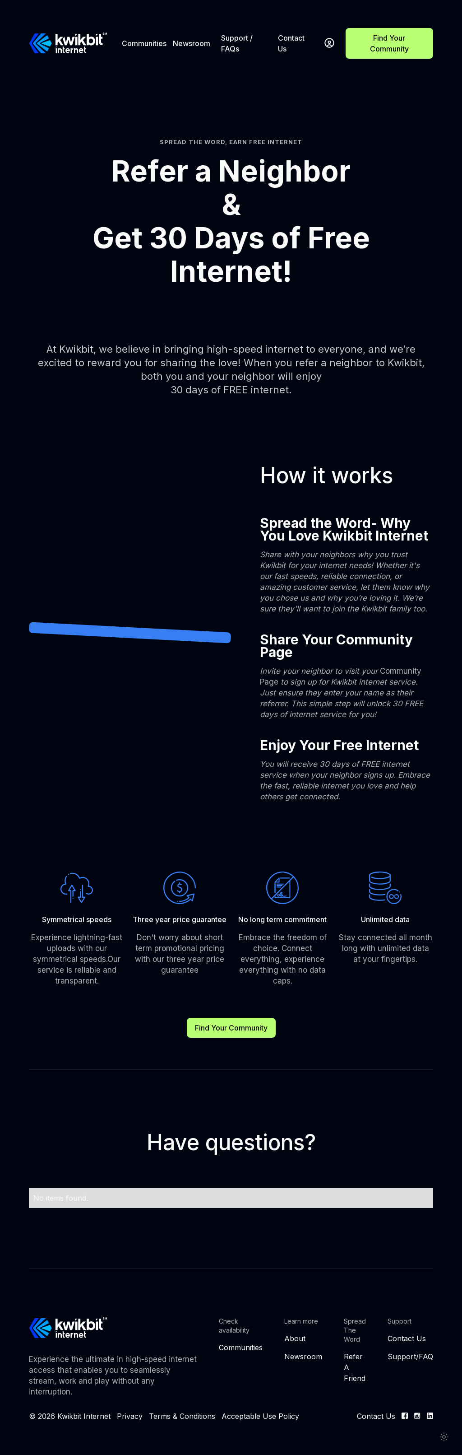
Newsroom (191, 43)
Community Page (341, 693)
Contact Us (291, 43)
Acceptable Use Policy (260, 1416)
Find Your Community (389, 43)
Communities (144, 43)
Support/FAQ (410, 1356)
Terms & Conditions (182, 1416)
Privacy (130, 1416)
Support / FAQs (237, 43)
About (294, 1338)
